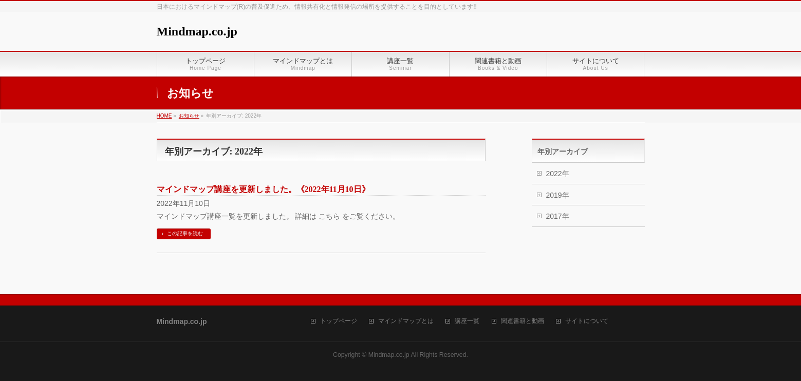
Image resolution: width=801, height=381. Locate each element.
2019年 (557, 195)
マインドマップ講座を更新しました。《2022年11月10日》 (263, 189)
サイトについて (586, 321)
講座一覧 (467, 321)
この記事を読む (185, 233)
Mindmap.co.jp (197, 31)
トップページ (338, 321)
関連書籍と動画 (522, 321)
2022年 (557, 173)
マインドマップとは (406, 321)
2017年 (557, 216)
